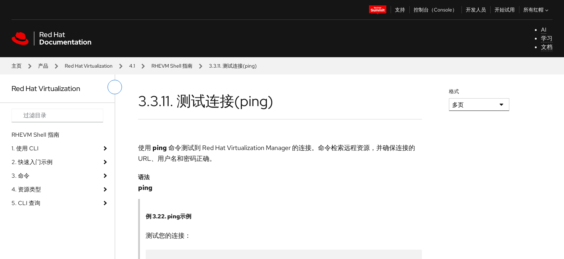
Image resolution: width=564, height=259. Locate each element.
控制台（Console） (435, 9)
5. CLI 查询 (26, 203)
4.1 (132, 66)
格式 (454, 91)
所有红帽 (536, 9)
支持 (400, 9)
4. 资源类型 (26, 189)
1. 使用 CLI (25, 148)
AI (543, 29)
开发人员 (476, 9)
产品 (43, 66)
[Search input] (57, 115)
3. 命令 (20, 176)
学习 (546, 38)
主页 (17, 66)
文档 (546, 47)
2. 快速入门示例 (32, 162)
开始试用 (505, 9)
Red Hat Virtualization (89, 66)
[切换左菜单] (115, 87)
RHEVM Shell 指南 (171, 66)
